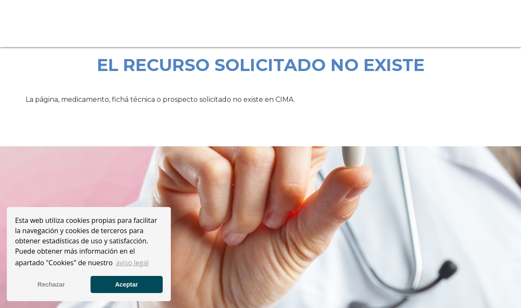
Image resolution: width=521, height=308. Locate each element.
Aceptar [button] (126, 284)
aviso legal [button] (132, 262)
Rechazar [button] (51, 284)
